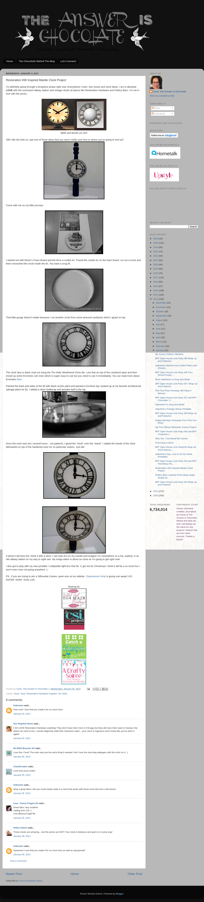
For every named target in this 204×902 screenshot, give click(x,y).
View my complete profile (162, 96)
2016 (156, 282)
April (158, 337)
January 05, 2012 (21, 756)
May (158, 333)
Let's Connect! (68, 61)
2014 (156, 290)
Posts (156, 108)
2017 (156, 277)
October (160, 311)
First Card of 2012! (164, 443)
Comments (158, 113)
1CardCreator (20, 766)
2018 (156, 273)
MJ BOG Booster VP (24, 748)
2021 (156, 260)
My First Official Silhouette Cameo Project (175, 427)
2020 (156, 264)
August (159, 320)
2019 (156, 269)
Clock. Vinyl (19, 693)
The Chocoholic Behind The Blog (37, 61)
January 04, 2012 (21, 714)
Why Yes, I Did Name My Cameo (171, 438)
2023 (156, 251)
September (161, 316)
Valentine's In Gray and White (169, 404)
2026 (156, 238)
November (161, 307)
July (158, 324)
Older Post (135, 874)
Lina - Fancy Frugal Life (25, 803)
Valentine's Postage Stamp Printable (173, 409)
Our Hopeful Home (23, 723)
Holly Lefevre (20, 827)
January (160, 350)
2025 (156, 243)
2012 (156, 299)
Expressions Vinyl (96, 576)
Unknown (18, 705)
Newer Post (14, 874)
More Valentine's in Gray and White (172, 379)
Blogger (119, 893)
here (19, 379)
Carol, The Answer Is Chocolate (169, 91)
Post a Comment (18, 861)
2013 (156, 294)
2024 (156, 247)
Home (9, 61)
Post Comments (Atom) (30, 881)
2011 (156, 491)
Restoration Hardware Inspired (41, 693)
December (161, 303)
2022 (156, 256)
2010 (156, 495)
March (159, 341)
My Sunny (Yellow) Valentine (169, 354)
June (158, 328)
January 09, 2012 (21, 836)
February (160, 346)
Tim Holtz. (63, 693)
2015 (156, 286)
